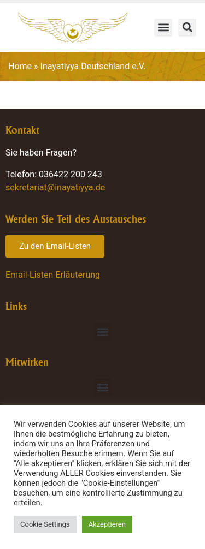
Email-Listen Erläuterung (52, 275)
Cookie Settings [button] (45, 524)
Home (20, 66)
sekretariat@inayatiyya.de (55, 187)
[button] (163, 28)
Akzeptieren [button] (107, 524)
